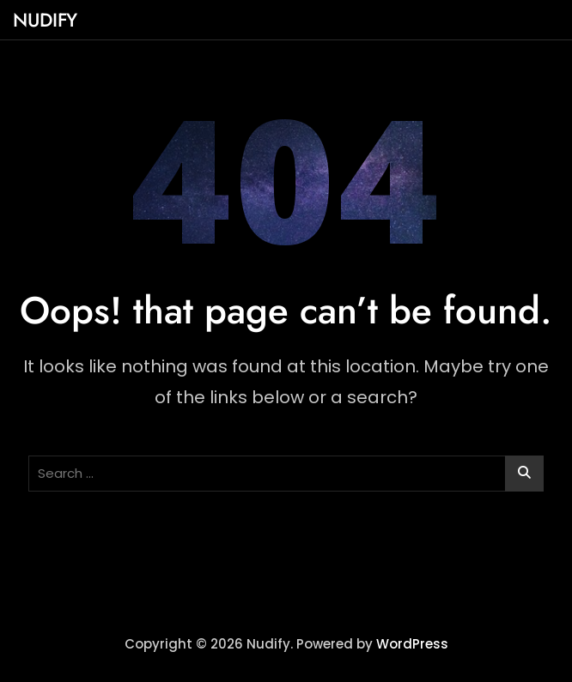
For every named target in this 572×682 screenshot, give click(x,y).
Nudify (45, 19)
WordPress (412, 644)
